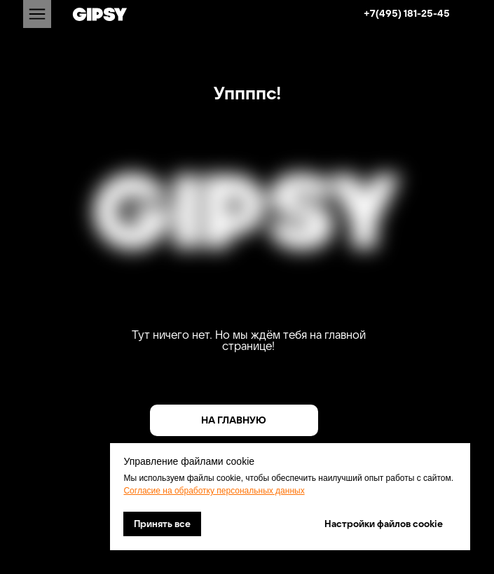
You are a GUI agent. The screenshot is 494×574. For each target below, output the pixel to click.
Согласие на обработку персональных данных (213, 491)
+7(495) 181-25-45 (407, 13)
